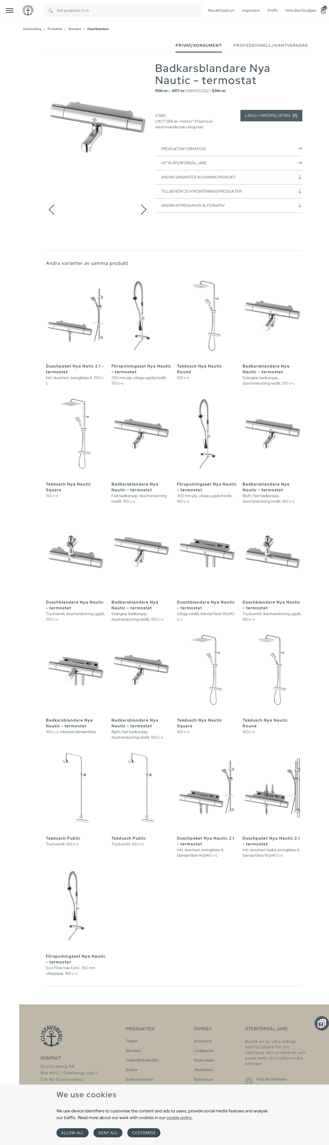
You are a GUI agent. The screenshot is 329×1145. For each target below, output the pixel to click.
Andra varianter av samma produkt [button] (231, 177)
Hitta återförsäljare (231, 163)
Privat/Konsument (199, 45)
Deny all (108, 1132)
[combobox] (129, 10)
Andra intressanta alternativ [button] (231, 205)
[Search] (51, 10)
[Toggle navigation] (9, 10)
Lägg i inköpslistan (271, 116)
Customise (144, 1132)
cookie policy (179, 1117)
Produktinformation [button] (231, 148)
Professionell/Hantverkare (270, 45)
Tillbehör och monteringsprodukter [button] (231, 191)
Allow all (72, 1132)
